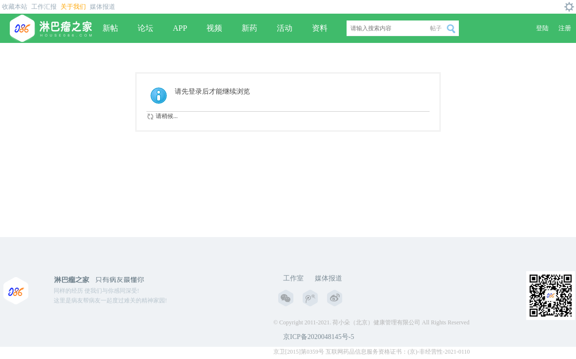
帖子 (436, 28)
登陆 (542, 28)
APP (180, 28)
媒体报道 (102, 6)
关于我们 (73, 6)
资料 (320, 28)
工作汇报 (44, 6)
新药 (249, 28)
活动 (284, 28)
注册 (564, 28)
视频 (214, 28)
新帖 (110, 28)
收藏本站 (14, 6)
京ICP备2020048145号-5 (318, 336)
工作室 (293, 278)
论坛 (145, 28)
